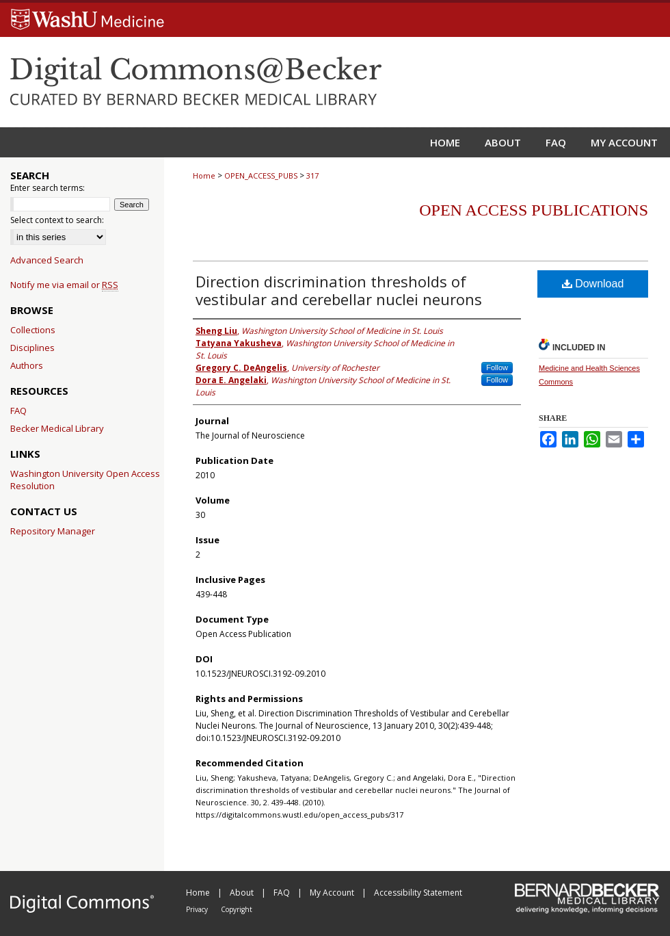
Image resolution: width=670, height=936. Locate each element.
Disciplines (32, 347)
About (243, 892)
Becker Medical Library (57, 428)
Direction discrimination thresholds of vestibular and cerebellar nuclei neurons (339, 290)
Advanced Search (46, 260)
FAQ (18, 410)
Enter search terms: (47, 188)
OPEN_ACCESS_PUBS (260, 175)
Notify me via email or (64, 284)
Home (204, 175)
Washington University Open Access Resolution (85, 479)
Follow (497, 367)
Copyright (236, 909)
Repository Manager (52, 531)
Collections (32, 330)
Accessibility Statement (418, 892)
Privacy (198, 909)
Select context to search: (57, 220)
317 (312, 175)
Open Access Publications (533, 210)
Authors (26, 365)
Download (593, 283)
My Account (333, 892)
